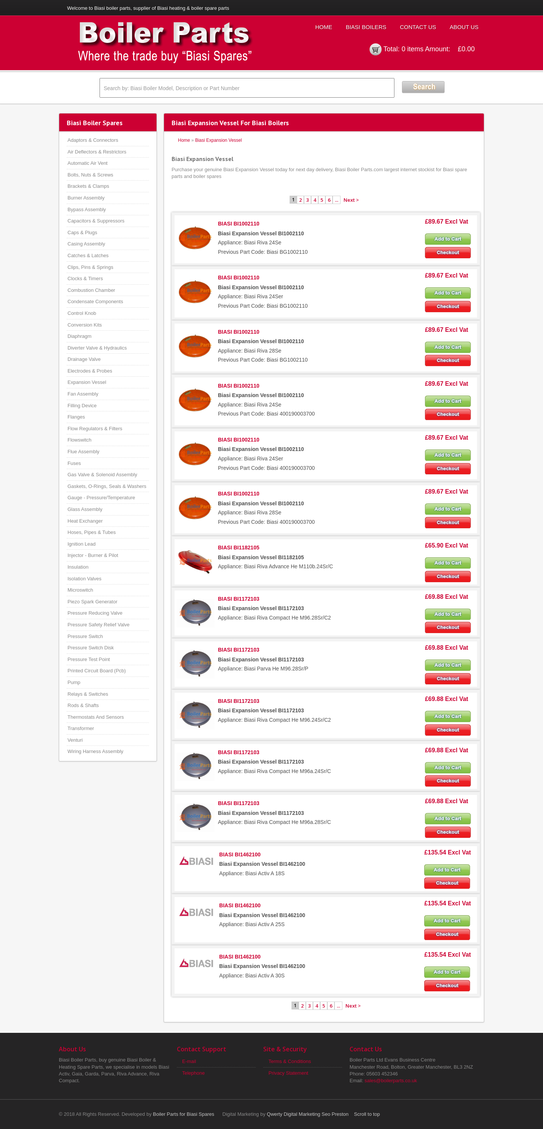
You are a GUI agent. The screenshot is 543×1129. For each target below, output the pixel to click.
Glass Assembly (84, 509)
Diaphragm (79, 336)
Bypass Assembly (86, 209)
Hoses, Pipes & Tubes (91, 532)
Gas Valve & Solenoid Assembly (102, 474)
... (336, 199)
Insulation (78, 567)
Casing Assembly (86, 244)
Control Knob (81, 313)
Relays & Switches (87, 694)
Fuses (74, 463)
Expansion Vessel (86, 382)
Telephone (193, 1073)
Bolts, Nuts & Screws (90, 175)
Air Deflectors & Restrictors (96, 152)
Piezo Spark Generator (92, 601)
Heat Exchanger (85, 521)
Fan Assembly (82, 394)
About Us (464, 27)
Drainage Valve (84, 359)
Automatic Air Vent (87, 163)
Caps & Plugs (82, 232)
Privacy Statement (288, 1073)
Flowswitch (79, 440)
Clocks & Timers (85, 278)
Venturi (75, 740)
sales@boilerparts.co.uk (391, 1080)
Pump (73, 682)
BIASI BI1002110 (238, 224)
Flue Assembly (83, 451)
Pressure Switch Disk (90, 647)
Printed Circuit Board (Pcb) (96, 670)
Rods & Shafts (83, 705)
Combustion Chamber (91, 290)
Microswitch (80, 590)
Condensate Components (95, 301)
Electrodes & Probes (89, 371)
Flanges (76, 417)
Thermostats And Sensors (95, 717)
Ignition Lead (81, 544)
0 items (412, 49)
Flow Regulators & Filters (94, 428)
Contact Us (418, 27)
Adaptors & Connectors (92, 140)
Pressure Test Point (88, 659)
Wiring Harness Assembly (95, 751)
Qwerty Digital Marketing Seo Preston (308, 1114)
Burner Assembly (85, 198)
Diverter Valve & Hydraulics (97, 348)
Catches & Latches (88, 255)
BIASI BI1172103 (238, 599)
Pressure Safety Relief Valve (98, 624)
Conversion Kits (84, 325)
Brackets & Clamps (88, 186)
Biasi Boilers (366, 27)
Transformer (80, 728)
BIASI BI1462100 (240, 854)
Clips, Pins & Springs (90, 267)
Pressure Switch (85, 636)
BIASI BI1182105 (238, 548)
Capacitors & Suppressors (95, 221)
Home (323, 27)
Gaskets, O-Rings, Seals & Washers (106, 486)
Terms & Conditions (289, 1061)
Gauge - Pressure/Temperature (101, 497)
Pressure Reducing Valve (95, 613)
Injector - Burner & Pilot (92, 555)
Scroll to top (367, 1114)
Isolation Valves (84, 578)
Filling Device (82, 405)
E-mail (189, 1061)
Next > (351, 199)
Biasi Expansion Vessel (218, 140)
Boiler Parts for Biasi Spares (184, 1114)
